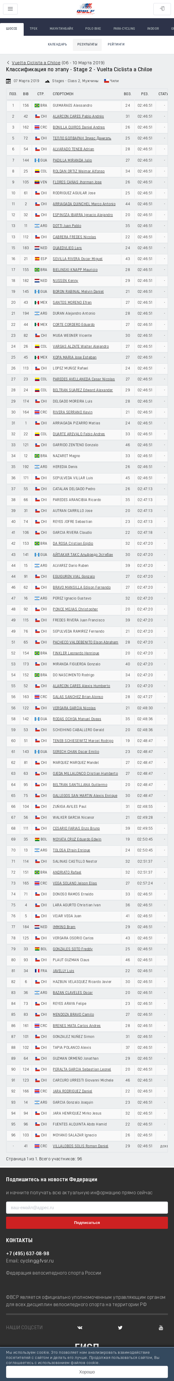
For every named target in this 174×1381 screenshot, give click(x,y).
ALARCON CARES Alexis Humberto (81, 686)
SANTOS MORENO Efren (72, 303)
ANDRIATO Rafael (67, 872)
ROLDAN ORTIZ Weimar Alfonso (79, 171)
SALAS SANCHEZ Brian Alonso (78, 697)
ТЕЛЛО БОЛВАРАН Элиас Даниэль (82, 138)
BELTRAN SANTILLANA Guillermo (80, 785)
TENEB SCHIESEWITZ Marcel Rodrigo (83, 741)
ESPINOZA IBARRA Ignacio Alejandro (83, 215)
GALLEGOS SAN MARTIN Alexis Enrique (85, 796)
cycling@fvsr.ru (37, 1261)
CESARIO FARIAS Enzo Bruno (76, 829)
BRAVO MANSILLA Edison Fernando (82, 588)
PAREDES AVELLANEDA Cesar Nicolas (84, 379)
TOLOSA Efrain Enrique (71, 850)
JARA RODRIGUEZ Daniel (72, 1091)
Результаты (87, 44)
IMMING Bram (64, 927)
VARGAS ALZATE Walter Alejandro (81, 347)
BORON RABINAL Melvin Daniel (78, 292)
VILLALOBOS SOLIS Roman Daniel (80, 1146)
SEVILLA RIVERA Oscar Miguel (78, 259)
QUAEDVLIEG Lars (67, 248)
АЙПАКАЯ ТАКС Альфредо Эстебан (83, 555)
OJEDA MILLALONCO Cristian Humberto (85, 774)
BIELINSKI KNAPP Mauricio (75, 270)
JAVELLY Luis (63, 971)
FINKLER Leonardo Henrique (76, 653)
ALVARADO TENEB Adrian (73, 149)
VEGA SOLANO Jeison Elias (75, 883)
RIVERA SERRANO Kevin (72, 412)
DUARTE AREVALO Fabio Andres (79, 434)
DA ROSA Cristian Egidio (73, 544)
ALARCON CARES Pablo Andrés (78, 117)
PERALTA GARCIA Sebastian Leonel (82, 1070)
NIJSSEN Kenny (65, 281)
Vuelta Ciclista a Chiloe (36, 63)
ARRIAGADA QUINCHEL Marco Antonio (84, 204)
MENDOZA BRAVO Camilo (73, 1015)
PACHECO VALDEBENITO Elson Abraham (85, 642)
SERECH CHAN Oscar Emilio (76, 752)
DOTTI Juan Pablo (67, 226)
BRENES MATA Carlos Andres (77, 1026)
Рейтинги (116, 44)
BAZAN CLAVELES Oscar (73, 993)
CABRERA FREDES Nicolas (74, 237)
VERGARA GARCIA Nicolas (74, 708)
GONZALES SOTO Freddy (73, 949)
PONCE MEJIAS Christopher (75, 609)
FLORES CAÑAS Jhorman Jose (77, 182)
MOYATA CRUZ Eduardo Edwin (77, 839)
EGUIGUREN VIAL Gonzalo (74, 577)
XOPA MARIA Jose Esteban (75, 357)
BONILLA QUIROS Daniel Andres (79, 127)
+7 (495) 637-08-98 (27, 1254)
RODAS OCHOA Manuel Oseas (77, 719)
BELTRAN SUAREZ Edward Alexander (83, 390)
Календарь (57, 44)
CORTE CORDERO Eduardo (74, 325)
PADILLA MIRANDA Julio (72, 160)
